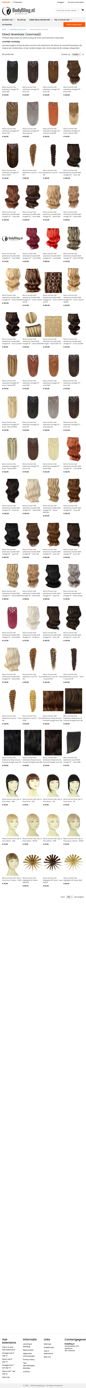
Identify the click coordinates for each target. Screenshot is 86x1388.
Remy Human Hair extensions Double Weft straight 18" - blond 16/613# (12, 297)
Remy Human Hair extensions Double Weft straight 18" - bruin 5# (52, 551)
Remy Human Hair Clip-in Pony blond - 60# (52, 840)
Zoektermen (49, 1347)
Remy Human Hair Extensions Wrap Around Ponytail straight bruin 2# (52, 760)
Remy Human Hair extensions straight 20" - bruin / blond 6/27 (11, 383)
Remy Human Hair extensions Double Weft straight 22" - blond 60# (32, 508)
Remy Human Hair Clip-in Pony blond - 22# (11, 840)
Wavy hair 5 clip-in (7, 1360)
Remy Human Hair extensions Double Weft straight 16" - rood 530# (11, 635)
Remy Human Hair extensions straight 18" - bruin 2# (31, 89)
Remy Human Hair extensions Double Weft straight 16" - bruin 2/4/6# (73, 341)
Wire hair (6, 1377)
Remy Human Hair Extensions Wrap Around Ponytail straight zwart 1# (11, 760)
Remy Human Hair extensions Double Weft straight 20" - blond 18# (72, 214)
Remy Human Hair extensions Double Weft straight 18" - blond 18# (31, 593)
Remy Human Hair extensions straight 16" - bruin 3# (72, 424)
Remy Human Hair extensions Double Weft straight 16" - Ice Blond (31, 635)
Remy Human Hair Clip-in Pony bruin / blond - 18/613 (73, 840)
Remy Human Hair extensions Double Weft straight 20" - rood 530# (32, 256)
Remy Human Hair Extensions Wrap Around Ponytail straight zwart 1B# (32, 760)
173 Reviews (17, 2)
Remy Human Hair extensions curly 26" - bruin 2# (53, 172)
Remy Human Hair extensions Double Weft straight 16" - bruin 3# (72, 635)
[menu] (43, 22)
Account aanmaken (76, 2)
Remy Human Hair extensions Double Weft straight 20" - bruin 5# (72, 508)
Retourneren (28, 1350)
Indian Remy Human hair (18, 29)
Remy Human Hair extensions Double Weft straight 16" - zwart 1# (52, 593)
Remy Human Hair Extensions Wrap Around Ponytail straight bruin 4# (73, 718)
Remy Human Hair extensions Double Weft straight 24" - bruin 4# (72, 172)
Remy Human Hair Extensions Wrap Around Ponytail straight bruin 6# (52, 718)
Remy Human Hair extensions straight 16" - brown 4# (31, 466)
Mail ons (47, 1357)
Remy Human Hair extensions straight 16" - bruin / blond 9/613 (11, 466)
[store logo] (18, 11)
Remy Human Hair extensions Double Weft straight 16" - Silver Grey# (72, 593)
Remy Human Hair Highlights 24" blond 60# (72, 879)
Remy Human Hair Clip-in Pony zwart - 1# (73, 800)
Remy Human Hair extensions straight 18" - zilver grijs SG (31, 131)
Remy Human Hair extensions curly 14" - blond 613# (33, 718)
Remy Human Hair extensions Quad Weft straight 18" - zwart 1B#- (72, 760)
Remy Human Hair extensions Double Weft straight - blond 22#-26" (52, 341)
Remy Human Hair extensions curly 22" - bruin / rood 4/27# (73, 676)
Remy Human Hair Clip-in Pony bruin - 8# (32, 800)
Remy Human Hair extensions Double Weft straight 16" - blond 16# (52, 214)
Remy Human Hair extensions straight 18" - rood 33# (31, 383)
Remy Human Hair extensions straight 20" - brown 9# (11, 131)
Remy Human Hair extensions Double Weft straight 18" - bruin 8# (31, 551)
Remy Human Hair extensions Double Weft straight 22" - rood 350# (72, 466)
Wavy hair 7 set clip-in (8, 1372)
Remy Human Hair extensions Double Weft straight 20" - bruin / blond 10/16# (73, 298)
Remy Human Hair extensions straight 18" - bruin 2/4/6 (11, 172)
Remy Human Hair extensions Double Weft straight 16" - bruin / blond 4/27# (32, 298)
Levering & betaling (27, 1345)
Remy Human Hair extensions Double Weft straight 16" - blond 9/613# (73, 256)
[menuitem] (8, 19)
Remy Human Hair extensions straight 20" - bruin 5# (52, 89)
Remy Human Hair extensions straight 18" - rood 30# (52, 383)
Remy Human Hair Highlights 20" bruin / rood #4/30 (52, 880)
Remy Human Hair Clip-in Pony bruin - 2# (52, 800)
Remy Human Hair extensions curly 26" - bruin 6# (33, 676)
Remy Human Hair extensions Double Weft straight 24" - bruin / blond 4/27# (53, 298)
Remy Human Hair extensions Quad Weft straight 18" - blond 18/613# (33, 341)
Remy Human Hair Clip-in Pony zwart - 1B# (11, 800)
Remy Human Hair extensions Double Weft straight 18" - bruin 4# (72, 551)
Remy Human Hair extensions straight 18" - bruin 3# (72, 383)
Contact (26, 1371)
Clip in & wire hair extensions (8, 1348)
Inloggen (60, 2)
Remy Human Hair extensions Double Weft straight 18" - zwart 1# (11, 551)
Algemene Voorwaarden (29, 1354)
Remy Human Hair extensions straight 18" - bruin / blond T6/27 (72, 131)
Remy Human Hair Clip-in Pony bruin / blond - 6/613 (12, 879)
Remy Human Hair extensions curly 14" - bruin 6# (12, 718)
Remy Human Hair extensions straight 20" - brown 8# (72, 89)
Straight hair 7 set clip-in (8, 1366)
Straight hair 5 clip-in (8, 1354)
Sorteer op (65, 54)
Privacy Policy (29, 1359)
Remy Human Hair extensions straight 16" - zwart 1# (31, 424)
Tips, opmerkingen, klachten (29, 1365)
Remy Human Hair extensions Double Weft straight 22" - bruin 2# (11, 508)
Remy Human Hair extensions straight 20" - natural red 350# (52, 131)
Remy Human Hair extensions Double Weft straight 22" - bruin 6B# (31, 214)
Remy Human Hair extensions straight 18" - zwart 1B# (11, 89)
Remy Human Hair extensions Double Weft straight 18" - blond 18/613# (12, 593)
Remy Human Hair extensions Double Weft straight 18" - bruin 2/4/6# (12, 341)
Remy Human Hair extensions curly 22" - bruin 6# (33, 172)
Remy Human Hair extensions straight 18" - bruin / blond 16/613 (11, 424)
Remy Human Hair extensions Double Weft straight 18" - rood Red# (52, 256)
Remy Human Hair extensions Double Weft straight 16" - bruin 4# (52, 635)
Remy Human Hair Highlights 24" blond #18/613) (30, 880)
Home (4, 29)
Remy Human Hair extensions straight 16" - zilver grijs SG (52, 424)
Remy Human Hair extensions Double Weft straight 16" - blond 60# (11, 676)
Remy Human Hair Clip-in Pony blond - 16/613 (32, 840)
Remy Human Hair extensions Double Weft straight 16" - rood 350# (11, 256)
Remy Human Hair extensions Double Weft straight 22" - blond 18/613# (52, 509)
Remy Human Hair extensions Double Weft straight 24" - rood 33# (11, 214)
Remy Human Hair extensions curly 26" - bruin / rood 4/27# (53, 676)
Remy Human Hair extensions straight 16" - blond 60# (52, 466)
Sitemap (47, 1344)
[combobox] (67, 10)
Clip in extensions (48, 1352)
